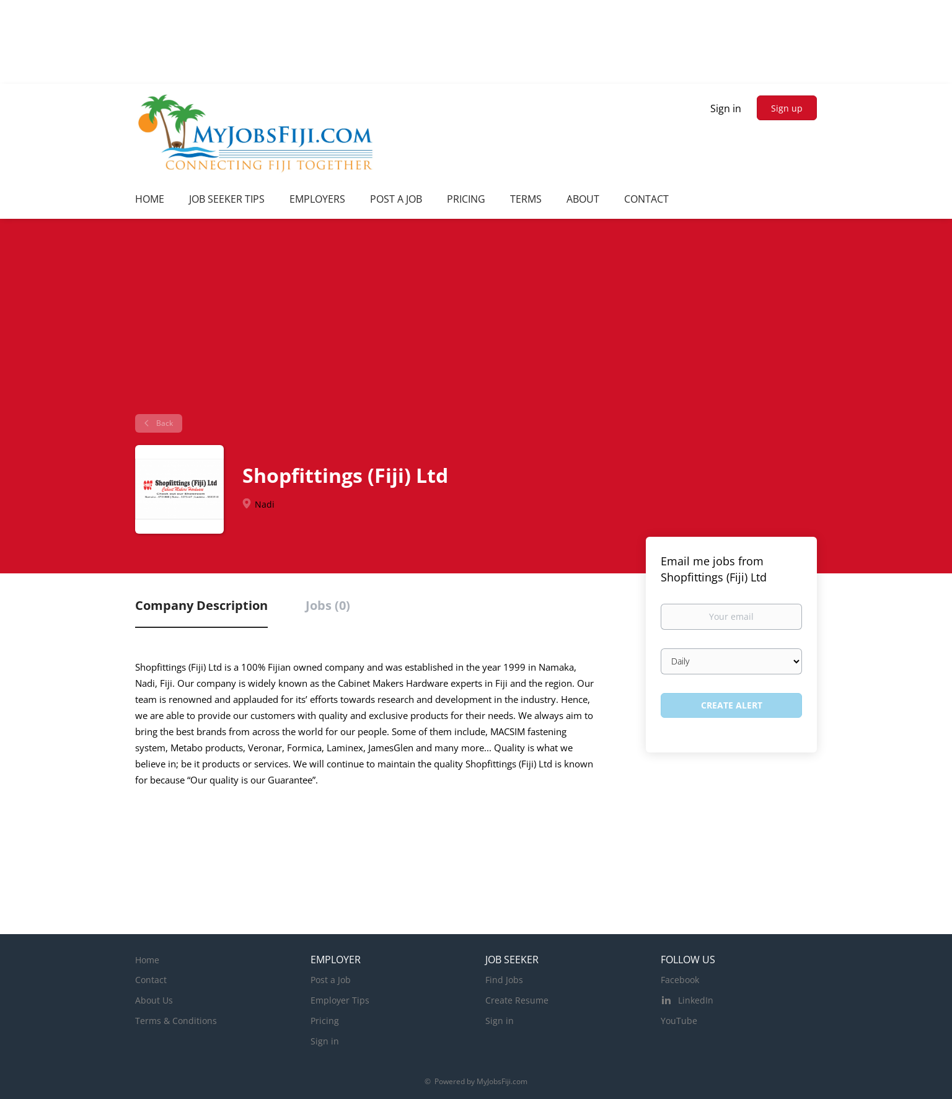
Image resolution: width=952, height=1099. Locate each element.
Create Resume (517, 1000)
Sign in (725, 108)
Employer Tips (340, 1000)
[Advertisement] (476, 321)
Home (147, 960)
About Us (154, 1000)
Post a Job (331, 980)
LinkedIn (695, 1000)
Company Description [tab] (201, 605)
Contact (151, 980)
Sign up (787, 108)
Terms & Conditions (176, 1020)
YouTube (679, 1020)
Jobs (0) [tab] (328, 605)
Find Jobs (504, 980)
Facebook (680, 980)
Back (163, 423)
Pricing (325, 1020)
